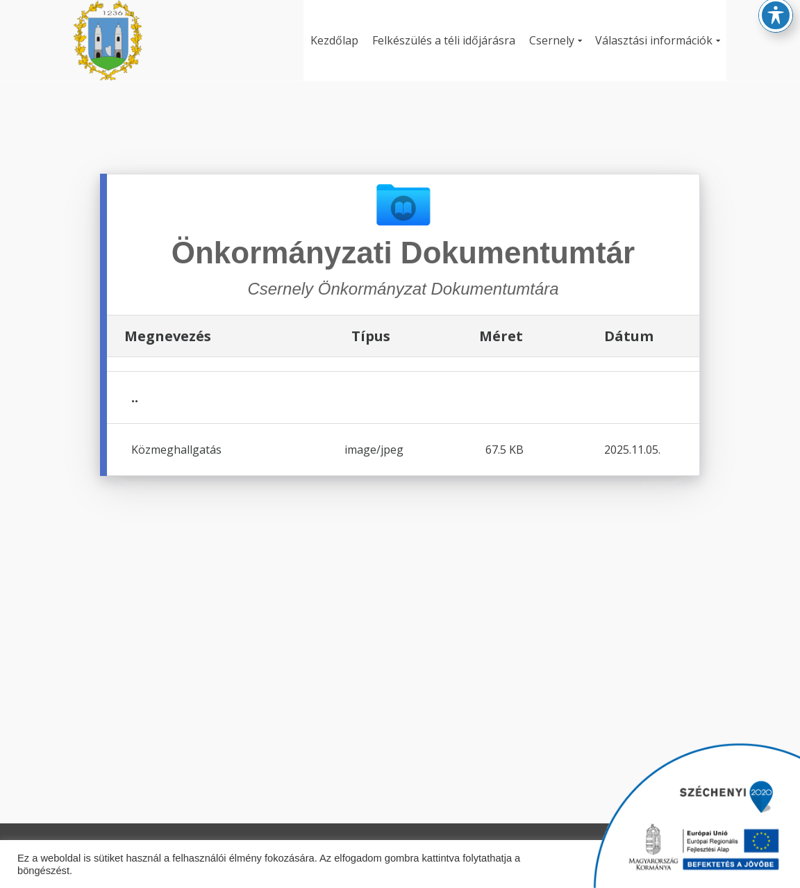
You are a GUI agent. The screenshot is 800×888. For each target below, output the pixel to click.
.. (134, 397)
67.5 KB (504, 449)
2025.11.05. (632, 449)
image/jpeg (373, 449)
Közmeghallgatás (176, 449)
